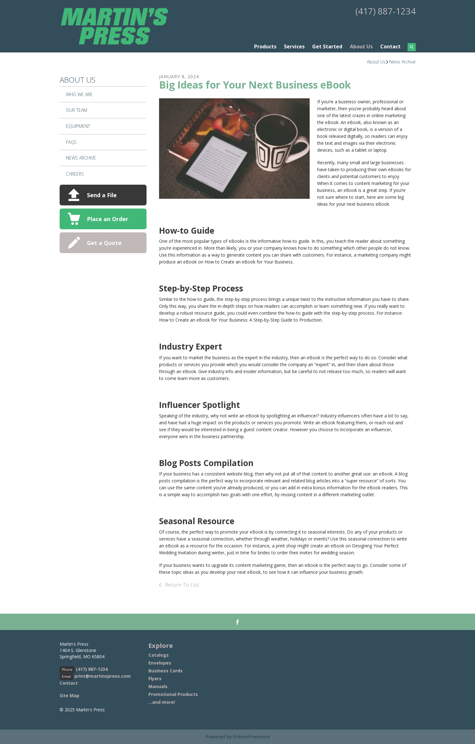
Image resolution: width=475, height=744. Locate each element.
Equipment (78, 126)
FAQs (71, 142)
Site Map (69, 695)
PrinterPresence (251, 737)
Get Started (327, 46)
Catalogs (158, 655)
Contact (390, 46)
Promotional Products (173, 694)
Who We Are (79, 94)
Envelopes (159, 663)
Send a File (102, 195)
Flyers (155, 679)
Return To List (181, 584)
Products (265, 46)
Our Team (76, 110)
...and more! (161, 702)
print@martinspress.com (102, 676)
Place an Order (107, 219)
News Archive (402, 62)
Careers (75, 174)
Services (294, 46)
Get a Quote (104, 243)
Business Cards (165, 671)
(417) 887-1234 (385, 11)
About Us (361, 46)
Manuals (158, 686)
